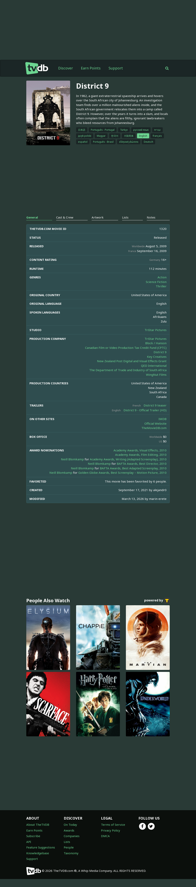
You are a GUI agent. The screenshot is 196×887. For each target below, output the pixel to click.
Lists (67, 842)
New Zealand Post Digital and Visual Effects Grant (132, 361)
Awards (69, 830)
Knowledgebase (37, 853)
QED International (154, 366)
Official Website (155, 423)
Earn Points (91, 68)
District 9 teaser (155, 405)
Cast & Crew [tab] (64, 217)
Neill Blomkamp (72, 459)
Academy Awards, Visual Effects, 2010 (140, 450)
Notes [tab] (151, 217)
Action (162, 277)
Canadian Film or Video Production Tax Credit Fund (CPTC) (126, 348)
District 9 (160, 352)
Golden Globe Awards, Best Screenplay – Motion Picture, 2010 (122, 473)
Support (116, 68)
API (28, 842)
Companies (71, 836)
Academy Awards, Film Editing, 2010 (141, 455)
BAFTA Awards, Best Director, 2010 (142, 464)
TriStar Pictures (156, 330)
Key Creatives (157, 357)
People (69, 847)
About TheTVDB (37, 825)
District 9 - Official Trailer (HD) (145, 410)
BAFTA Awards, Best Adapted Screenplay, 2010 (133, 468)
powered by (157, 600)
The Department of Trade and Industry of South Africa (128, 370)
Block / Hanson (156, 343)
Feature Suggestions (40, 847)
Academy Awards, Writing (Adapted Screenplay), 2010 (128, 459)
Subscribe (33, 836)
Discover (65, 68)
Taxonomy (71, 853)
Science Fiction (156, 282)
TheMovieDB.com (154, 428)
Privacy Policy (110, 830)
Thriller (161, 286)
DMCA (105, 836)
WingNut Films (156, 375)
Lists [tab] (125, 217)
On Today (70, 825)
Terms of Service (113, 825)
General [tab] (32, 217)
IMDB (163, 419)
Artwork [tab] (98, 217)
